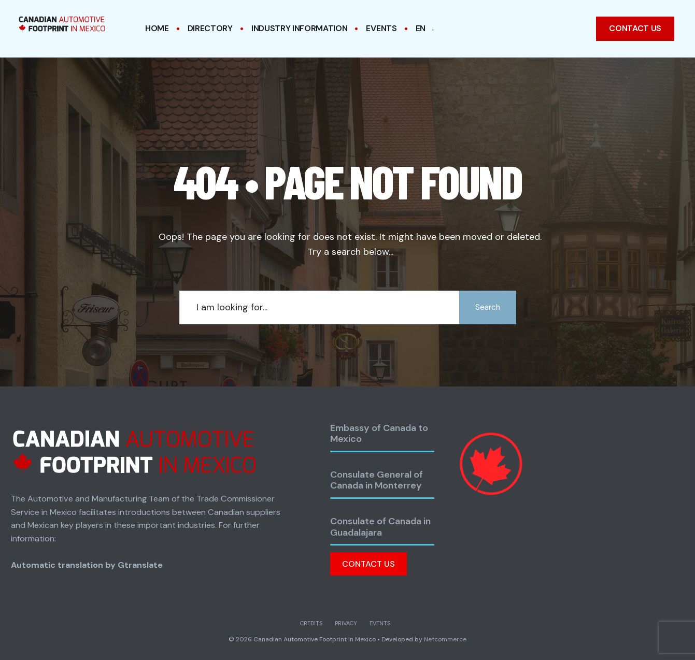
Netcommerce (445, 639)
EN (420, 28)
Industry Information (299, 28)
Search (487, 307)
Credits (311, 623)
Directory (210, 28)
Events (381, 28)
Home (157, 28)
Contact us (635, 28)
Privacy (346, 623)
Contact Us (368, 563)
